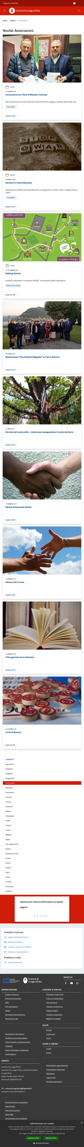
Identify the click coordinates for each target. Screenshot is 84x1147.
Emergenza (10, 816)
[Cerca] (79, 10)
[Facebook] (65, 983)
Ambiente (9, 769)
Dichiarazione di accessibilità (16, 1118)
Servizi (8, 863)
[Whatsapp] (77, 983)
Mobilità (9, 834)
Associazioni (10, 783)
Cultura (8, 801)
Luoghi (48, 1048)
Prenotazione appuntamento (57, 1065)
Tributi (8, 877)
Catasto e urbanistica (54, 1014)
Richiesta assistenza (54, 1081)
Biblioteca (9, 787)
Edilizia (8, 811)
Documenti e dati (11, 1018)
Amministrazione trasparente (16, 1102)
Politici (7, 1010)
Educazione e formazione (14, 1034)
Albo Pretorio (10, 1106)
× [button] (81, 1122)
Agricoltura (10, 764)
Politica (8, 848)
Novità (12, 20)
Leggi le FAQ (51, 1077)
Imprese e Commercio (54, 1006)
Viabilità (9, 891)
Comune (9, 797)
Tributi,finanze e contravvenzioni (17, 1042)
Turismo (9, 881)
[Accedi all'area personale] (74, 3)
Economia (9, 806)
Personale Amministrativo (15, 1014)
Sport (8, 872)
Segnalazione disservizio (55, 1069)
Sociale (8, 867)
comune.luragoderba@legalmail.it (18, 1088)
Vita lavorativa (51, 1002)
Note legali (9, 1114)
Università (9, 886)
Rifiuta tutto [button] (51, 1138)
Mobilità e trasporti (53, 1018)
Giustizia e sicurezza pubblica (16, 1038)
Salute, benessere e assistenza (17, 1050)
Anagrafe (9, 773)
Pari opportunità (12, 844)
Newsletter (50, 1073)
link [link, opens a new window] (63, 1133)
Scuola (8, 858)
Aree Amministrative (13, 998)
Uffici (7, 1002)
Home (5, 20)
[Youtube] (71, 983)
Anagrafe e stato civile (54, 994)
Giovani (8, 825)
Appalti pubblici (52, 1010)
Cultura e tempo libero (54, 998)
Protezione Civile (12, 853)
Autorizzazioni (10, 1054)
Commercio (10, 792)
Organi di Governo (12, 994)
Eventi (8, 820)
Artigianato (10, 778)
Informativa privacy (12, 1110)
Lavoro (8, 830)
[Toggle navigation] (4, 10)
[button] (42, 1143)
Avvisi (48, 1038)
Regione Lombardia (10, 3)
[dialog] (42, 1133)
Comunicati (50, 1034)
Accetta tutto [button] (33, 1138)
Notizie (10, 87)
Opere (8, 839)
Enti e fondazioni (11, 1006)
